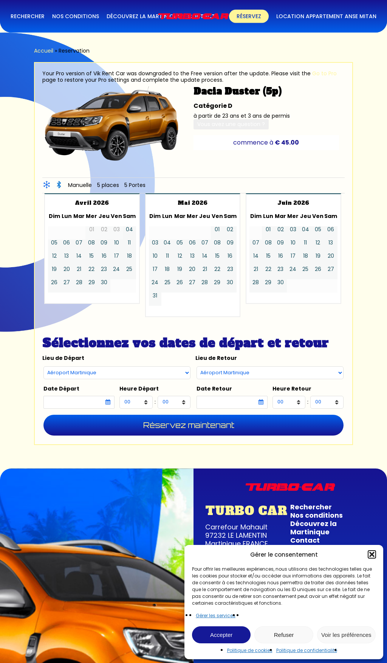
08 (91, 243)
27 (66, 282)
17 (116, 256)
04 (129, 229)
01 (217, 229)
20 (66, 269)
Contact (305, 540)
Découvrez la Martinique (313, 528)
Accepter (221, 635)
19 (54, 269)
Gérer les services (215, 615)
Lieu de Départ (63, 358)
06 (66, 243)
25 (129, 269)
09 (104, 243)
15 (91, 256)
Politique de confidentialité (306, 650)
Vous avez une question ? (231, 124)
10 (116, 243)
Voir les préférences (346, 635)
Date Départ (61, 388)
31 (155, 296)
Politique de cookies (249, 650)
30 (104, 282)
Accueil (43, 50)
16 (104, 256)
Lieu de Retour (216, 358)
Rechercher (311, 507)
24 (116, 269)
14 (79, 256)
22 (91, 269)
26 (54, 282)
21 (79, 269)
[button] (372, 554)
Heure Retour (291, 388)
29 (91, 282)
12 (54, 256)
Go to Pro (324, 73)
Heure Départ (139, 388)
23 (104, 269)
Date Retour (214, 388)
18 (129, 256)
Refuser (284, 635)
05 (54, 243)
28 (79, 282)
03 (155, 243)
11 (129, 243)
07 (79, 243)
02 (230, 229)
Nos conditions (316, 515)
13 (66, 256)
